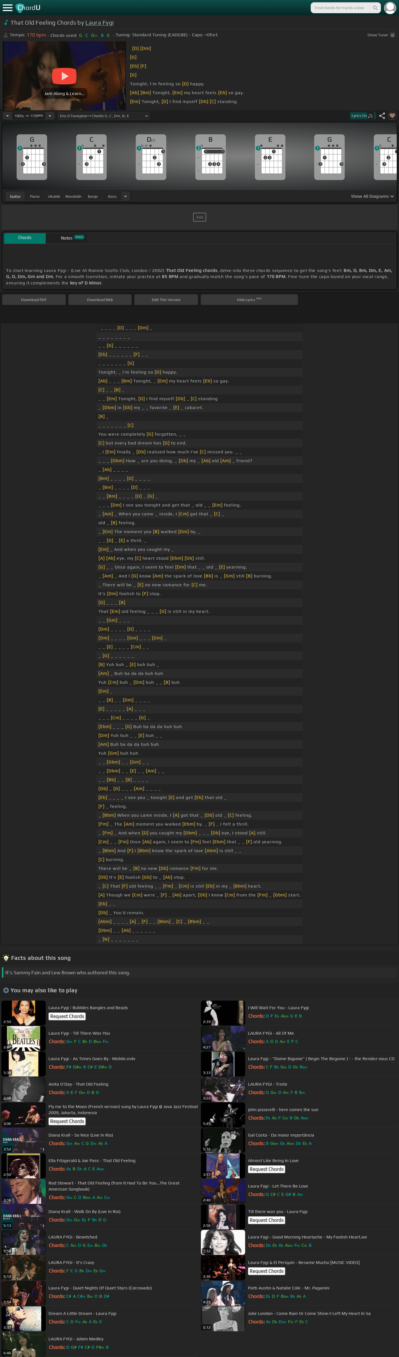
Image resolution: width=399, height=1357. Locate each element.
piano (35, 196)
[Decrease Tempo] (7, 116)
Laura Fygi (99, 22)
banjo (93, 196)
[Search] (375, 7)
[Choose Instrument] (125, 196)
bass (112, 196)
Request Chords (67, 1016)
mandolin (73, 196)
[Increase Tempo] (50, 116)
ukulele (54, 196)
